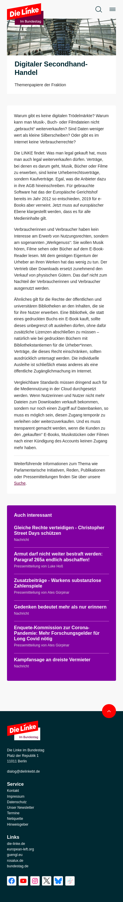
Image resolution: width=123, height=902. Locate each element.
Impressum (15, 796)
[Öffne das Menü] (112, 9)
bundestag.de (17, 866)
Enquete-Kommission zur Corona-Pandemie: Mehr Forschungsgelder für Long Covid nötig (56, 633)
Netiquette (15, 819)
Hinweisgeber (17, 824)
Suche (20, 483)
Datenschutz (17, 802)
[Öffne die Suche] (98, 9)
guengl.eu (14, 855)
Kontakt (13, 791)
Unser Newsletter (20, 808)
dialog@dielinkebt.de (23, 771)
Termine (13, 813)
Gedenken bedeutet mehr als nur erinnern (60, 606)
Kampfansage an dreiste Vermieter (52, 659)
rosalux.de (15, 861)
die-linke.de (16, 844)
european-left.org (20, 849)
